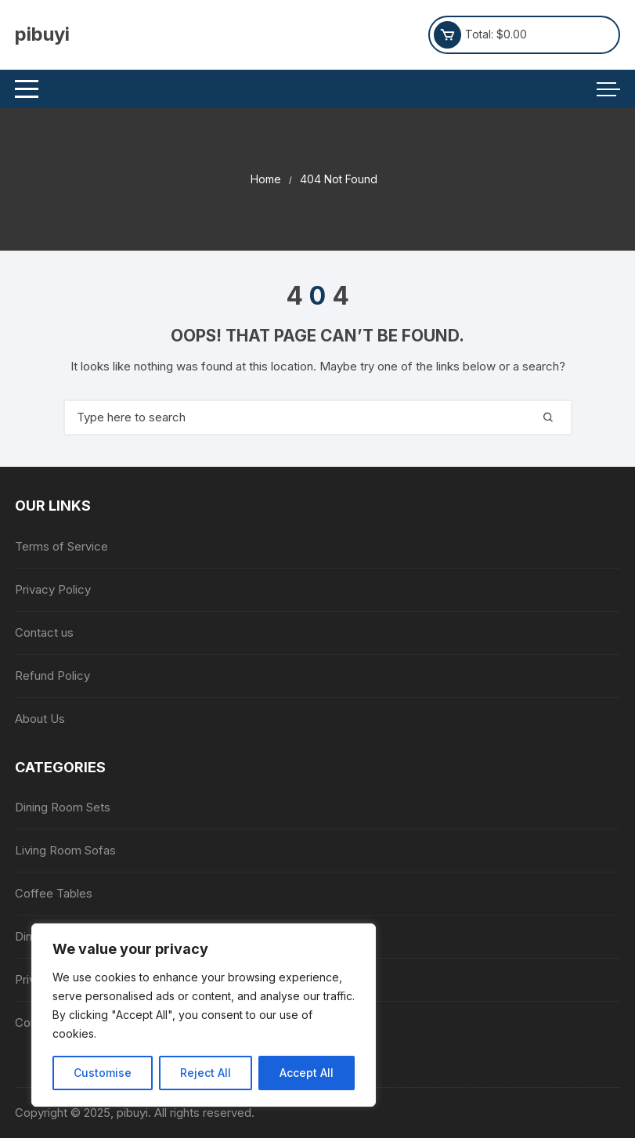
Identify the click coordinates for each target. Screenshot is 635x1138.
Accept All (307, 1072)
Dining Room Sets (62, 807)
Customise (103, 1072)
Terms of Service (61, 546)
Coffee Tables (53, 893)
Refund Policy (52, 675)
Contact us (44, 632)
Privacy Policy (53, 589)
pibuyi (42, 34)
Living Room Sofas (65, 850)
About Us (40, 718)
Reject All (205, 1072)
